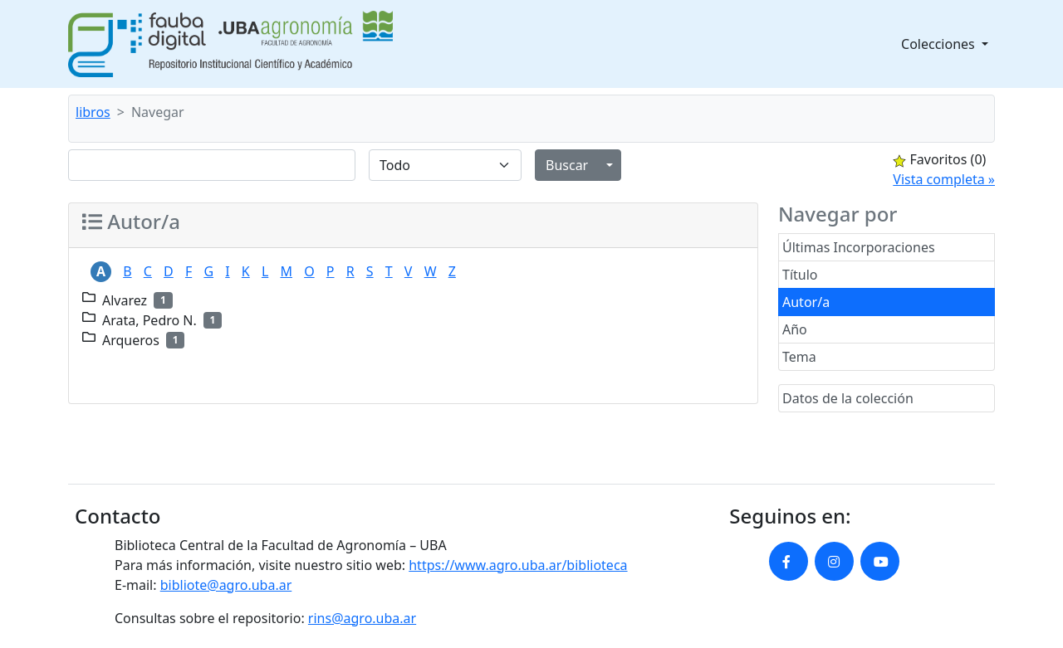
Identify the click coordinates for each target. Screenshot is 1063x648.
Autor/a (806, 302)
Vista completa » (944, 179)
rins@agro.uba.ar (362, 618)
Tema (799, 357)
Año (794, 329)
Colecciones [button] (939, 44)
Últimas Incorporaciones (858, 247)
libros (93, 112)
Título (800, 275)
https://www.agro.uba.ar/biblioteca (518, 565)
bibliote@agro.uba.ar (226, 585)
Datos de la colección (848, 398)
